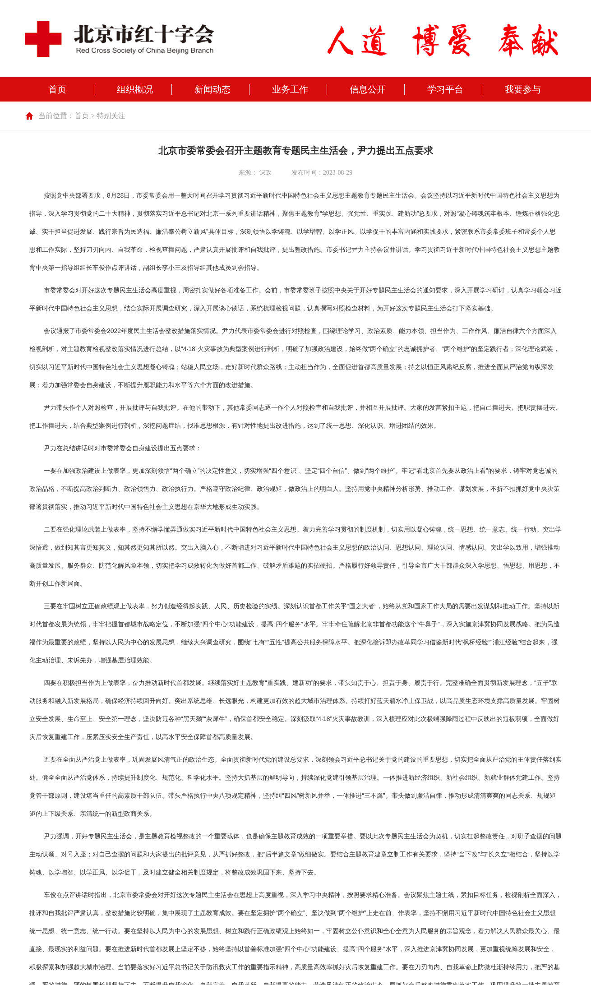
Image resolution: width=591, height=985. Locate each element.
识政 (265, 172)
